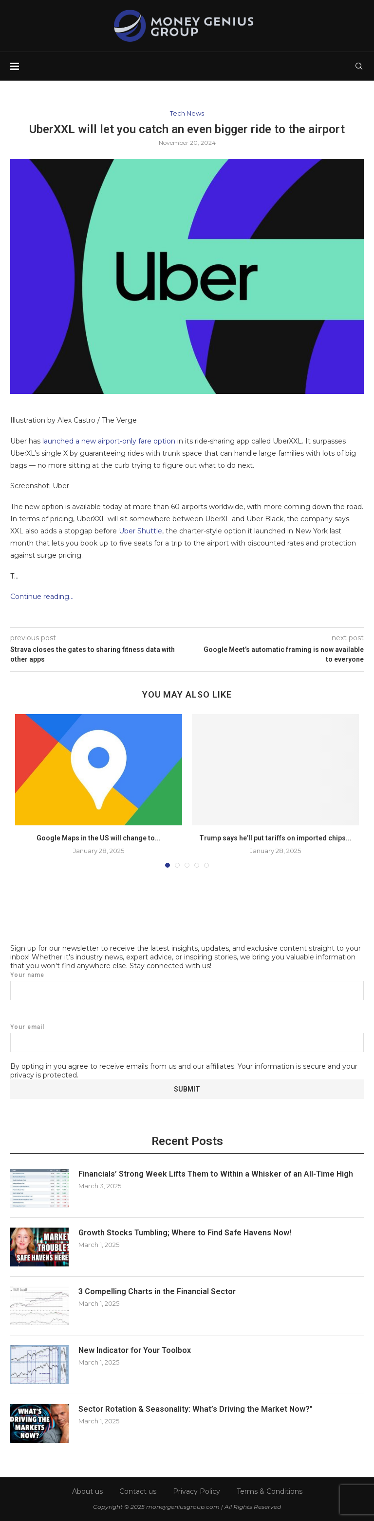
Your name (187, 986)
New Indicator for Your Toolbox (134, 1350)
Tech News (187, 113)
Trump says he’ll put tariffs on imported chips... (275, 838)
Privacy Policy (196, 1491)
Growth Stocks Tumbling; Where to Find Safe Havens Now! (184, 1232)
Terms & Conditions (269, 1491)
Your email (187, 1038)
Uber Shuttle (140, 531)
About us (87, 1491)
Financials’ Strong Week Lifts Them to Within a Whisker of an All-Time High (215, 1174)
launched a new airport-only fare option (108, 441)
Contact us (137, 1491)
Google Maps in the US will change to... (99, 838)
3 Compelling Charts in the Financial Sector (157, 1291)
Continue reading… (42, 596)
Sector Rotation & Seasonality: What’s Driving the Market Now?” (195, 1409)
